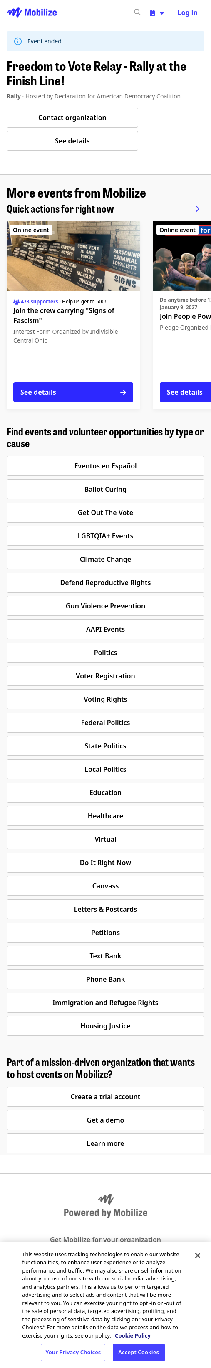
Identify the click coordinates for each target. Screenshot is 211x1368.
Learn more (105, 1143)
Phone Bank (105, 979)
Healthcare (105, 815)
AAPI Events (105, 629)
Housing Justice (105, 1025)
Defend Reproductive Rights (105, 582)
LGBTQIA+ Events (106, 535)
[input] (152, 13)
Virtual (105, 839)
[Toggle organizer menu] (157, 12)
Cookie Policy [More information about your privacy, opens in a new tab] (133, 1335)
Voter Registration (105, 675)
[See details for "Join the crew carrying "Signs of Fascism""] (73, 315)
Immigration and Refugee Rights (105, 1002)
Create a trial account (105, 1096)
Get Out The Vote (105, 512)
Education (105, 792)
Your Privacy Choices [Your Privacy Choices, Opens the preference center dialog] (73, 1352)
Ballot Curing (105, 489)
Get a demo (105, 1120)
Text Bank (105, 955)
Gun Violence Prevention (105, 605)
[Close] (198, 1255)
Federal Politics (105, 722)
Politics (105, 652)
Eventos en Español (105, 465)
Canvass (105, 885)
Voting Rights (105, 699)
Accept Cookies (138, 1352)
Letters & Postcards (105, 909)
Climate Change (105, 559)
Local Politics (105, 769)
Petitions (105, 932)
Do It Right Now (106, 862)
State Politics (105, 745)
